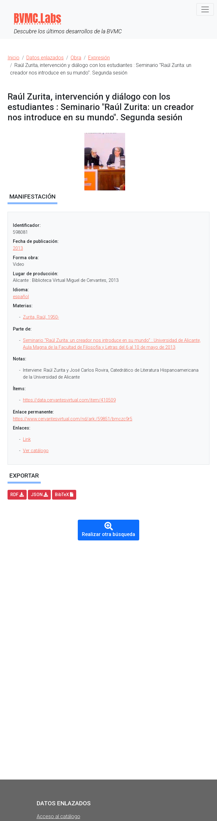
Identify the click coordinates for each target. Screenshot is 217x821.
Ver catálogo (36, 450)
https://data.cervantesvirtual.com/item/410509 (69, 400)
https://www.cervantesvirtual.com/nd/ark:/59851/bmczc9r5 (72, 419)
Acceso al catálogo (58, 816)
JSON (39, 494)
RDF (17, 494)
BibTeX (64, 494)
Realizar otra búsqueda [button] (108, 529)
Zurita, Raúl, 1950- (41, 317)
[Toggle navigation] (205, 9)
